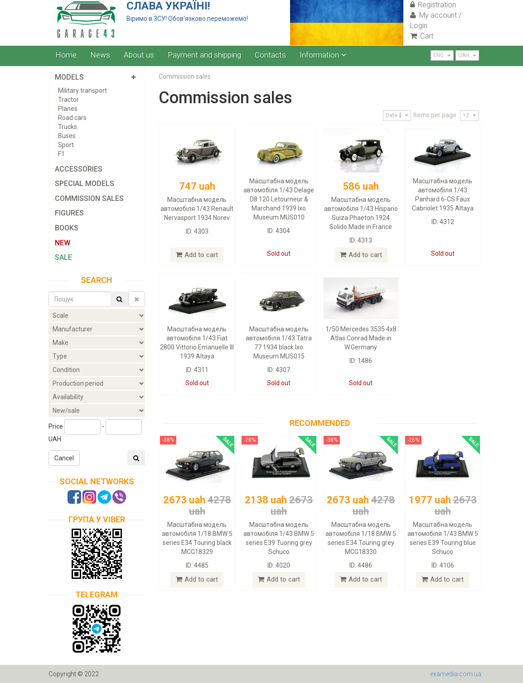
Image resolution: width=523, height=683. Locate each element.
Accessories (78, 169)
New (62, 243)
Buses (67, 135)
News (100, 54)
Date (397, 115)
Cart (421, 36)
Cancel (64, 458)
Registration (433, 4)
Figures (69, 213)
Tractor (68, 99)
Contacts (270, 54)
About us (139, 54)
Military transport (82, 90)
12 (469, 115)
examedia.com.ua (455, 674)
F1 (61, 154)
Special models (84, 183)
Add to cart (197, 255)
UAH (467, 55)
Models (69, 77)
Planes (67, 108)
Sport (66, 144)
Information (323, 54)
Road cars (72, 117)
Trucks (67, 126)
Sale (63, 257)
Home (66, 54)
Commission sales (89, 198)
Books (66, 228)
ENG (442, 55)
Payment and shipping (204, 54)
